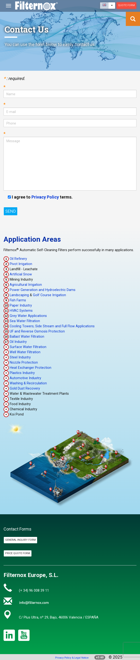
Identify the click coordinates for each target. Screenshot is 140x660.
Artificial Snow (21, 274)
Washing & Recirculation (28, 383)
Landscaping (19, 295)
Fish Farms (18, 300)
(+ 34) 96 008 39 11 (34, 590)
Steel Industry (20, 357)
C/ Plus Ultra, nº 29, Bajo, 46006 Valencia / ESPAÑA (58, 617)
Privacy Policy (45, 197)
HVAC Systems (21, 311)
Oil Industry (18, 342)
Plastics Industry (22, 373)
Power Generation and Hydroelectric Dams (42, 290)
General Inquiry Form (20, 539)
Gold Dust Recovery (25, 388)
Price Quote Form (17, 553)
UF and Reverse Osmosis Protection (37, 331)
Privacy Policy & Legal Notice (72, 657)
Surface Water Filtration (28, 347)
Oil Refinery (18, 259)
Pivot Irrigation (21, 264)
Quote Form (126, 5)
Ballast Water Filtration (27, 337)
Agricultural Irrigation (26, 285)
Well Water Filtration (25, 352)
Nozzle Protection (24, 363)
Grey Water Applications (28, 316)
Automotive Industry (25, 378)
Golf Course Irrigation (49, 295)
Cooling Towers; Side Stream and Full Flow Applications (52, 326)
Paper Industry (21, 305)
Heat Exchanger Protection (30, 368)
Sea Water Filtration (25, 321)
